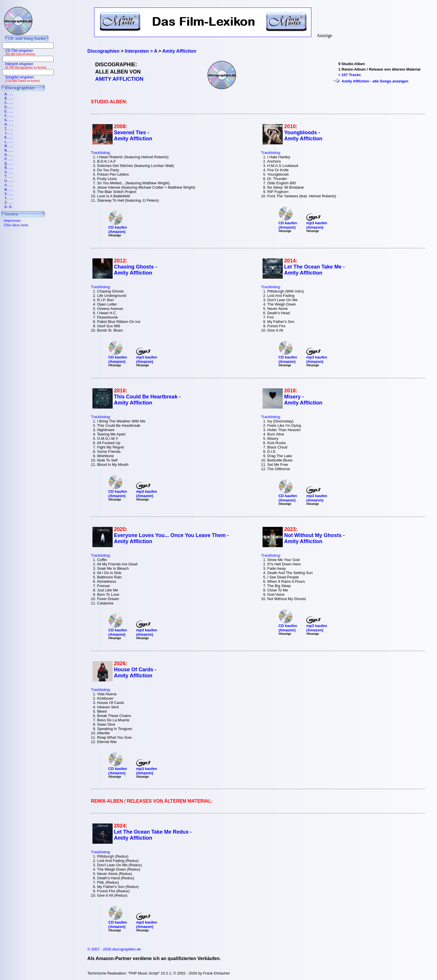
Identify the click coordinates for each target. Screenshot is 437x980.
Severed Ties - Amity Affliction (133, 135)
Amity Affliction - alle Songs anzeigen (375, 81)
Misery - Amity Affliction (303, 400)
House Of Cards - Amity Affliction (135, 673)
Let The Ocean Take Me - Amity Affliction (314, 270)
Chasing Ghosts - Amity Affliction (135, 270)
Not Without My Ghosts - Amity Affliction (314, 538)
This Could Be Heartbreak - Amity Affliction (147, 400)
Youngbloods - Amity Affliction (303, 135)
